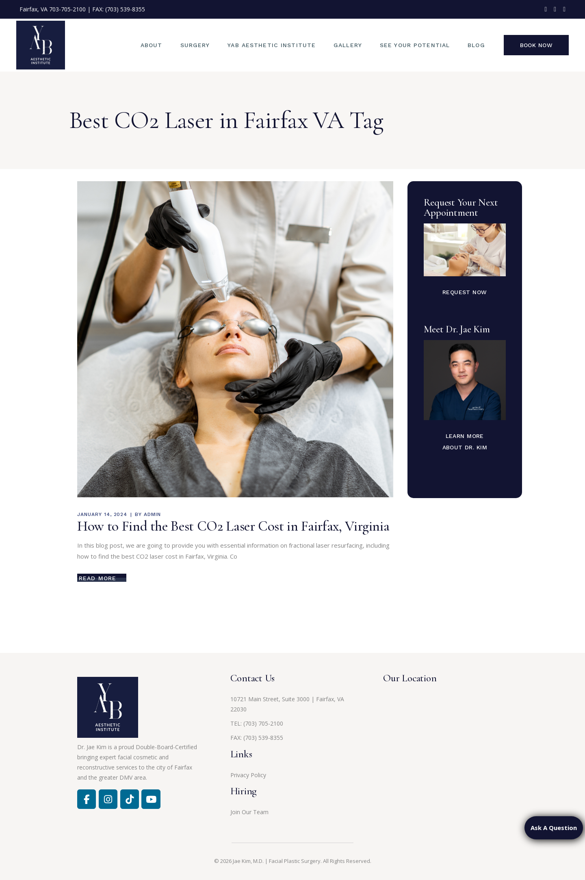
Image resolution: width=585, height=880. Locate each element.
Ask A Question (554, 828)
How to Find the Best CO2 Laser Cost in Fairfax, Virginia (233, 526)
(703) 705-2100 (263, 723)
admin (152, 514)
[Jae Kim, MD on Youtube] (150, 799)
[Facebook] (86, 799)
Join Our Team (249, 812)
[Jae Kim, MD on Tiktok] (129, 799)
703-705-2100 (67, 9)
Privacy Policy (248, 775)
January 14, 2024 (102, 514)
